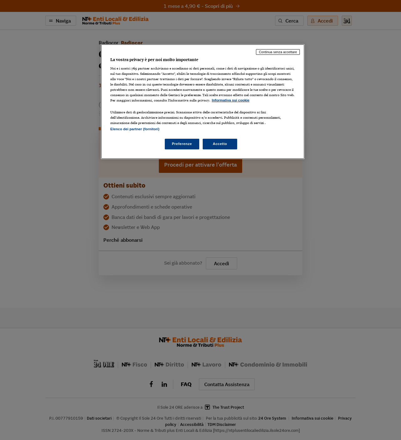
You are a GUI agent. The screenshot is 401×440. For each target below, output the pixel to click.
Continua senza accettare (278, 52)
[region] (203, 101)
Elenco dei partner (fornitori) (134, 129)
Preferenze (182, 144)
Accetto (220, 144)
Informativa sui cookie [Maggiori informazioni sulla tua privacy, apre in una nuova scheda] (230, 100)
